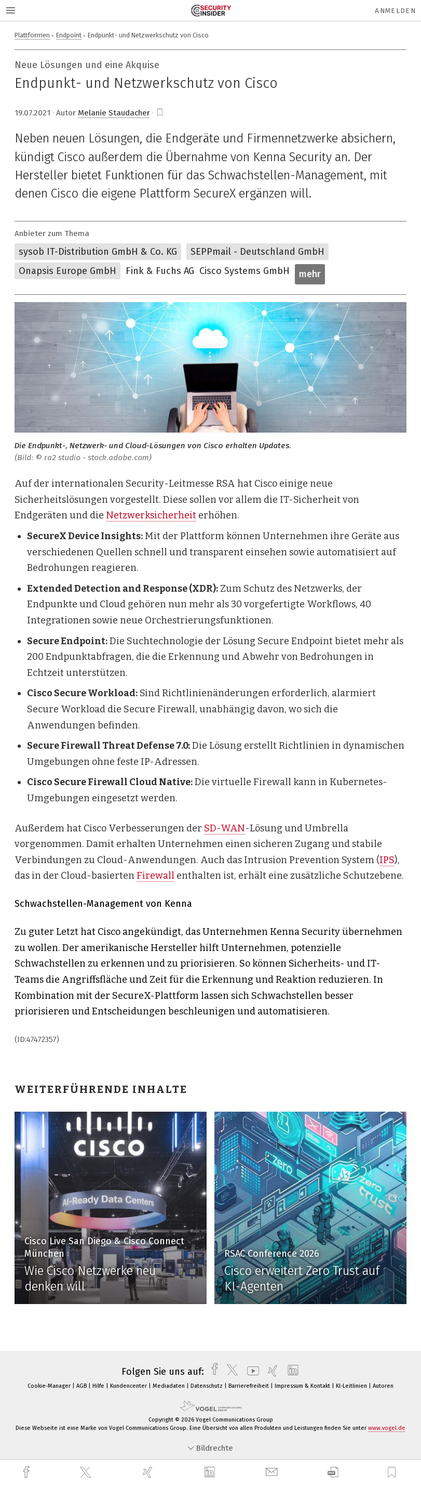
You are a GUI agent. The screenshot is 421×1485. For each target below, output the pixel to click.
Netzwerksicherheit (151, 515)
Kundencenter (129, 1386)
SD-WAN (224, 828)
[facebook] (27, 1472)
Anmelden (395, 10)
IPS (387, 860)
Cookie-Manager (50, 1386)
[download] (333, 1472)
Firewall (155, 875)
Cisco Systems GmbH (244, 271)
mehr (310, 274)
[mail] (273, 1472)
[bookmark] (160, 113)
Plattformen (32, 35)
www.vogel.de (386, 1428)
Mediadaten (169, 1386)
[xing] (149, 1472)
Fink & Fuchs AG (160, 271)
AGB (82, 1386)
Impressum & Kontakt (303, 1386)
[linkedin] (211, 1472)
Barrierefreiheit (249, 1386)
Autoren (383, 1386)
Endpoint (69, 35)
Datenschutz (207, 1386)
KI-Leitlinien (352, 1386)
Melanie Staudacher (114, 113)
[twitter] (86, 1472)
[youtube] (250, 1371)
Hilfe (99, 1386)
